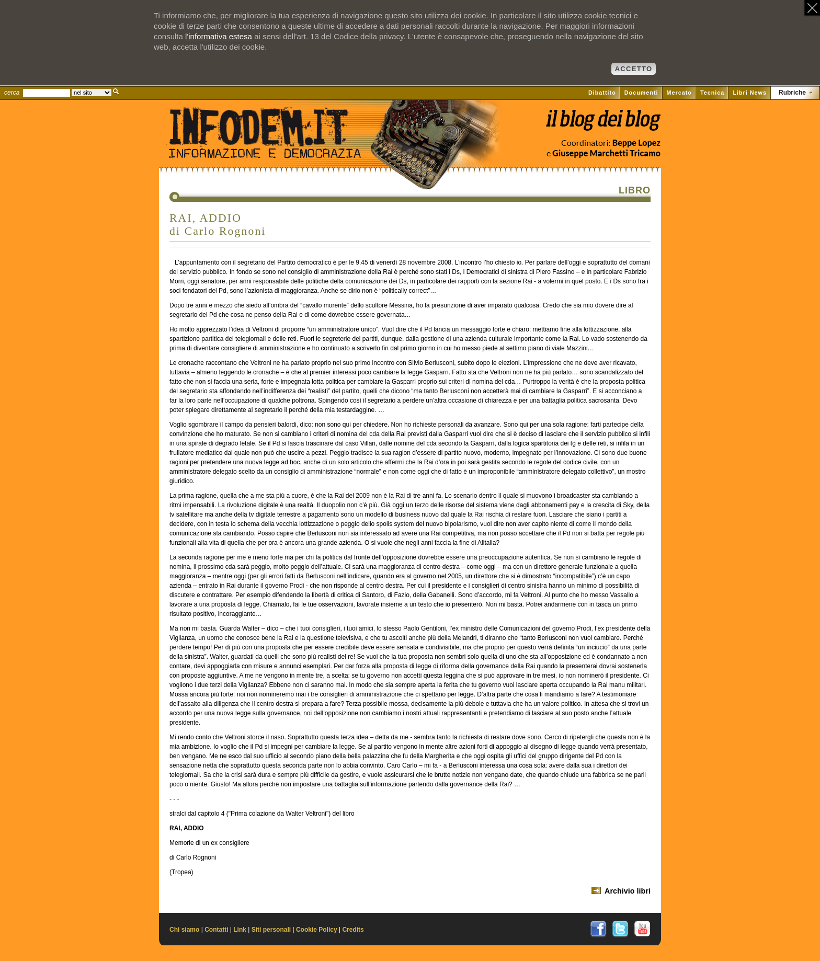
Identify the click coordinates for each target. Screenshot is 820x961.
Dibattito (602, 92)
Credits (352, 929)
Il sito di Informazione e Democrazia (281, 149)
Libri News (750, 92)
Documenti (641, 92)
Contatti (216, 929)
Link (239, 929)
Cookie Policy (316, 929)
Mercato (679, 92)
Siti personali (271, 929)
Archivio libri (628, 891)
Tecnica (712, 92)
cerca (11, 92)
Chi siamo (184, 929)
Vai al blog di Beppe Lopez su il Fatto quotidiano (602, 124)
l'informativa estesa (218, 36)
